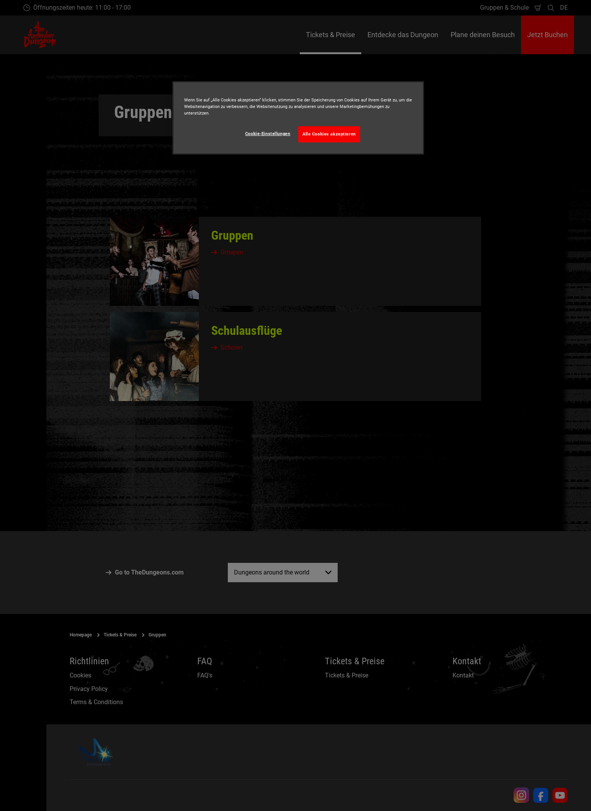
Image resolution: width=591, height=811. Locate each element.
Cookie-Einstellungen (267, 133)
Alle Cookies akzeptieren (329, 134)
